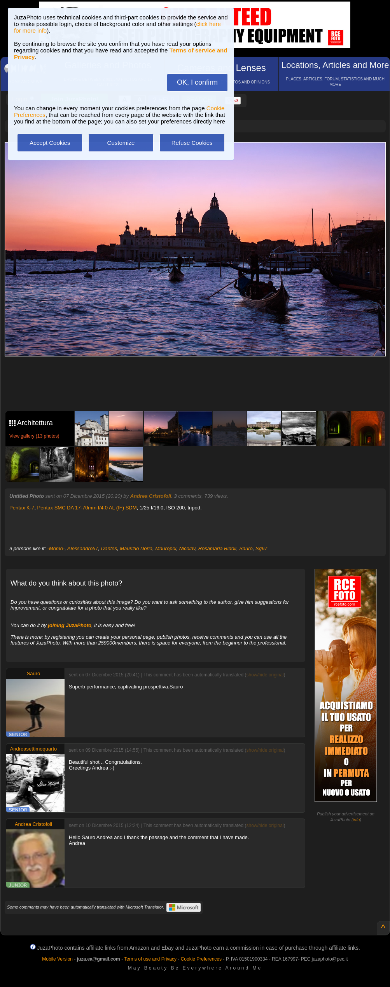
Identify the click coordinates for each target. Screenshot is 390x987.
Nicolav (187, 548)
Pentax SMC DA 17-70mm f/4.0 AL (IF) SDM (87, 508)
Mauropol (165, 548)
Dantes (109, 548)
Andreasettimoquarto (33, 749)
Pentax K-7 (21, 508)
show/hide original (264, 675)
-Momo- (56, 548)
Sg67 (261, 548)
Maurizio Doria (136, 548)
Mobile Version (57, 959)
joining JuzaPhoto (69, 625)
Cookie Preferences (201, 959)
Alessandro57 (82, 548)
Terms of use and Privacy (150, 959)
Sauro (246, 548)
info (356, 819)
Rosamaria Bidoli (217, 548)
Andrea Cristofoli (150, 496)
